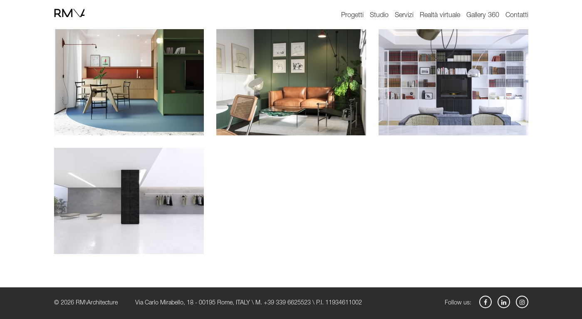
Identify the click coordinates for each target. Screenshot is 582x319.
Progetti (352, 15)
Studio (379, 15)
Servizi (404, 15)
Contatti (516, 15)
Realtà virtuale (440, 15)
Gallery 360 (482, 15)
